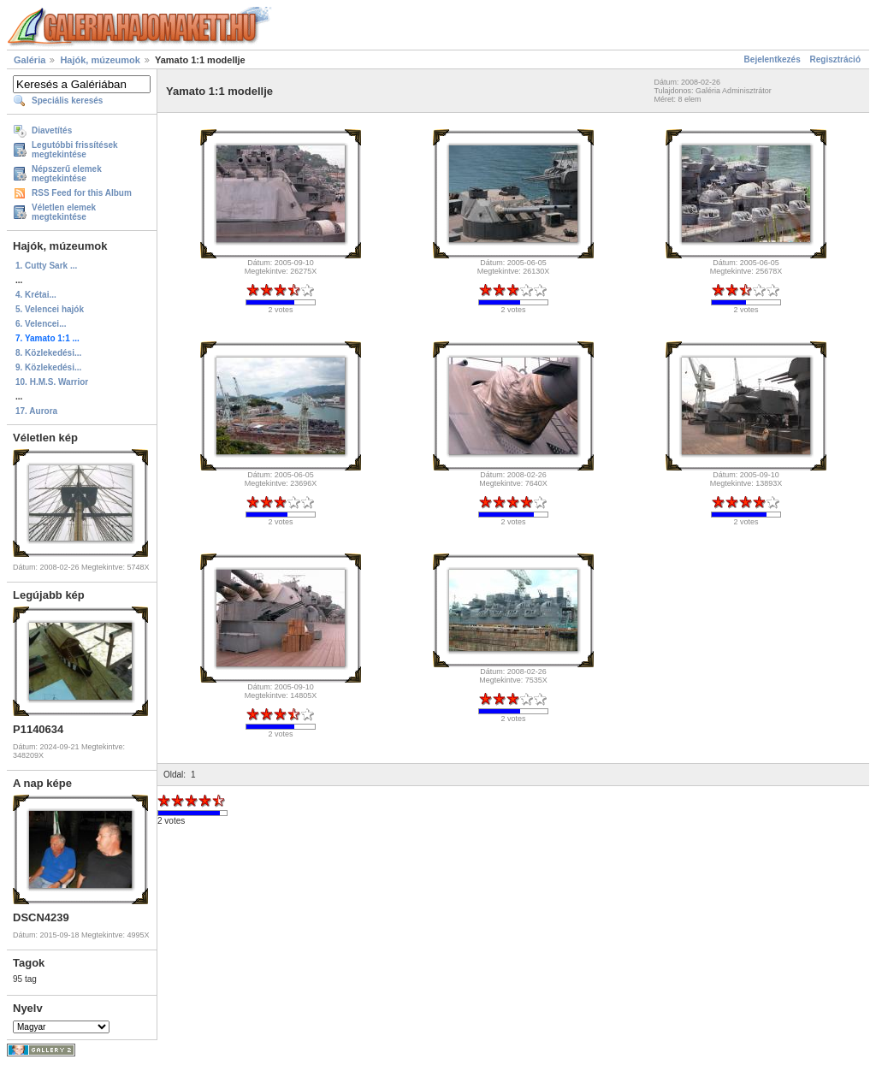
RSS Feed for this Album (82, 193)
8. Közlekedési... (48, 353)
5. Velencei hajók (49, 309)
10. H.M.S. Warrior (51, 382)
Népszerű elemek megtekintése (67, 173)
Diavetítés (52, 130)
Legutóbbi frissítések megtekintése (75, 149)
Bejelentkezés (772, 59)
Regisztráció (835, 59)
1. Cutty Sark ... (46, 265)
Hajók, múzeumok (100, 60)
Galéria (29, 60)
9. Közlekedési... (48, 367)
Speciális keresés (67, 100)
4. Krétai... (35, 294)
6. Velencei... (40, 323)
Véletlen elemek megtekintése (64, 212)
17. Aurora (36, 411)
